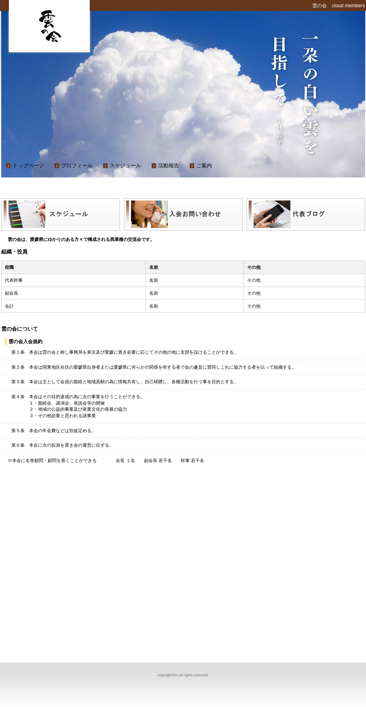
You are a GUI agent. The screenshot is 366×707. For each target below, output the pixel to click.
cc (49, 24)
